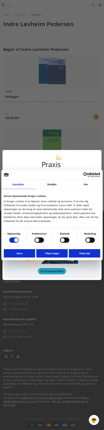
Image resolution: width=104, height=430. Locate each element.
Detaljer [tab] (52, 184)
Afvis (19, 253)
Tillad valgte (52, 253)
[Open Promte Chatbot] (94, 420)
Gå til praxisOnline (52, 271)
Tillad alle (84, 253)
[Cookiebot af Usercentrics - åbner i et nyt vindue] (85, 174)
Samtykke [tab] (18, 184)
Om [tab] (86, 184)
